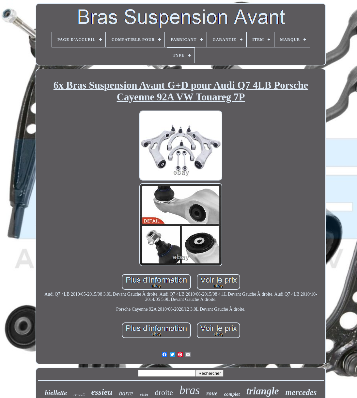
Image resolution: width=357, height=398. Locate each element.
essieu (101, 392)
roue (211, 393)
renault (79, 394)
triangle (262, 391)
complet (232, 394)
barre (126, 393)
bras (189, 390)
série (144, 394)
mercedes (301, 392)
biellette (56, 393)
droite (164, 392)
